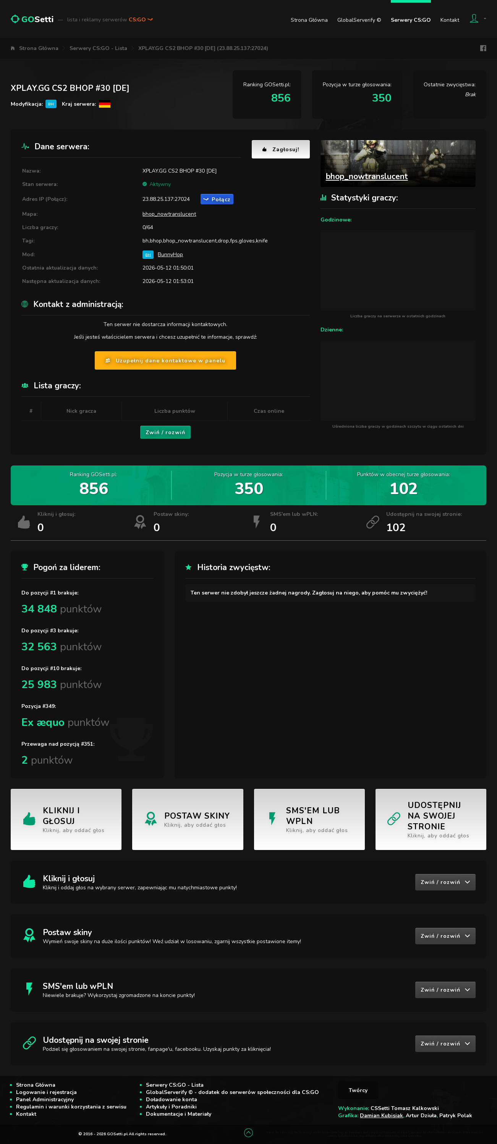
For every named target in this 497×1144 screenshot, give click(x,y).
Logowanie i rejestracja (46, 1092)
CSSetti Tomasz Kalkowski (405, 1108)
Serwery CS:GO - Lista (98, 48)
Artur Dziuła (421, 1115)
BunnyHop (170, 254)
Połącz (217, 199)
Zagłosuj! (280, 149)
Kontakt (449, 20)
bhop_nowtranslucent (169, 214)
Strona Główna (309, 20)
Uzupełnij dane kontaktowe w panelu (165, 360)
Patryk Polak (455, 1115)
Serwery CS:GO (411, 20)
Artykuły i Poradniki (171, 1106)
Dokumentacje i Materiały (178, 1114)
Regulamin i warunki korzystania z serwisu (71, 1106)
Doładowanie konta (171, 1099)
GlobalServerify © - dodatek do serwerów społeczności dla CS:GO (232, 1092)
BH (148, 254)
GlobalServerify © (359, 20)
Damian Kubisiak (381, 1115)
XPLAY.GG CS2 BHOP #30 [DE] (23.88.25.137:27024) (203, 48)
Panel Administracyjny (45, 1099)
